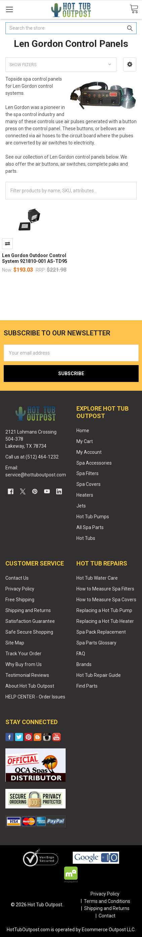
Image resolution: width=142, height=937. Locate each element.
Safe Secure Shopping (29, 632)
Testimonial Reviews (27, 675)
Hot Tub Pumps (92, 516)
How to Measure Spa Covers (106, 599)
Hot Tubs (85, 538)
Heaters (84, 495)
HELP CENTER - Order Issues (35, 696)
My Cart (84, 441)
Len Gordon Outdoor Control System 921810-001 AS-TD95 (34, 258)
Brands (84, 664)
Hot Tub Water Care (97, 578)
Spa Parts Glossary (96, 642)
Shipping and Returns (28, 610)
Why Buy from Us (23, 664)
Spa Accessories (94, 463)
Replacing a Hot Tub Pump (104, 610)
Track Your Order (23, 653)
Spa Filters (87, 473)
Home (82, 430)
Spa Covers (88, 484)
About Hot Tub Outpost (29, 686)
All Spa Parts (90, 527)
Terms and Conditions (107, 901)
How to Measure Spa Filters (105, 588)
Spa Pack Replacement (101, 632)
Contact (107, 915)
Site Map (14, 642)
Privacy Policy (19, 588)
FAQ (80, 653)
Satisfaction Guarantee (30, 621)
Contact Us (17, 578)
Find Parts (87, 686)
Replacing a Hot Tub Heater (105, 621)
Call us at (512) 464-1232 (32, 457)
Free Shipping (19, 599)
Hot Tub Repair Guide (98, 675)
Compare (7, 243)
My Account (89, 452)
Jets (81, 505)
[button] (129, 64)
